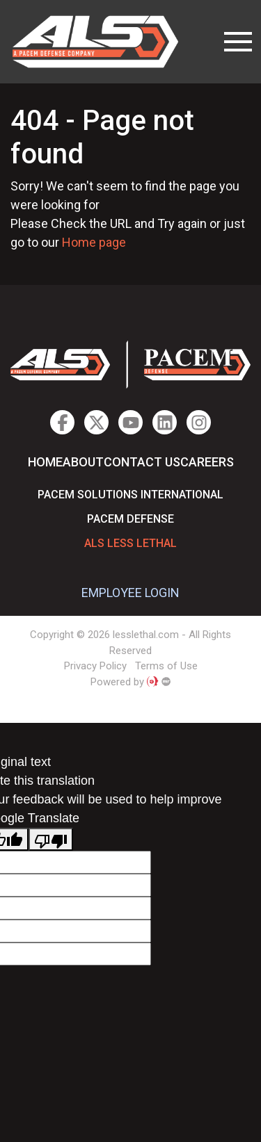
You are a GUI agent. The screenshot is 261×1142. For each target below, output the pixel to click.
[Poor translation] (51, 839)
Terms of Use (166, 666)
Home (45, 462)
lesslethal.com (105, 42)
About (83, 462)
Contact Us (142, 462)
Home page (94, 242)
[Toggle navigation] (238, 41)
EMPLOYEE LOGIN (130, 592)
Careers (207, 462)
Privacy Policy (95, 666)
